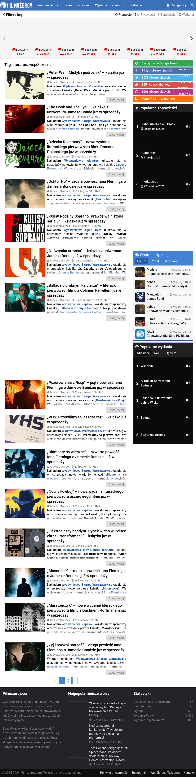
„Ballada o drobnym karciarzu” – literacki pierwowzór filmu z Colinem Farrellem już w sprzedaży (84, 290)
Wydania (101, 5)
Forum (67, 5)
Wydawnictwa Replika (77, 304)
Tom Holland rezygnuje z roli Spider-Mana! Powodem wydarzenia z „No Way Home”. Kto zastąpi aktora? (108, 754)
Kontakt (189, 773)
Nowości (148, 14)
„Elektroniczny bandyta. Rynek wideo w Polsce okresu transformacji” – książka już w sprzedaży (86, 536)
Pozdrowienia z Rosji (110, 400)
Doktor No (103, 199)
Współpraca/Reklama (165, 773)
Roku (157, 353)
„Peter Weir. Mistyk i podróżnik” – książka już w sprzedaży (85, 75)
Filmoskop (83, 5)
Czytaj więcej (116, 99)
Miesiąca (143, 353)
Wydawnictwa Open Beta (82, 230)
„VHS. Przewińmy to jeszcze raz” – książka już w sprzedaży (86, 419)
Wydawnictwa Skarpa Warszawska (86, 121)
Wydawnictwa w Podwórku (83, 86)
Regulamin (139, 773)
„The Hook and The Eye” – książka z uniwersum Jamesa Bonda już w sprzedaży (83, 109)
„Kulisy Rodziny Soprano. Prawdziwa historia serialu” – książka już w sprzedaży (85, 218)
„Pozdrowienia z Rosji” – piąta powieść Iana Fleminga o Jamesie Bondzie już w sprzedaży (85, 385)
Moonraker (110, 588)
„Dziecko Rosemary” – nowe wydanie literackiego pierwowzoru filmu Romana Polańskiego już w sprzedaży (80, 147)
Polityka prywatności (114, 773)
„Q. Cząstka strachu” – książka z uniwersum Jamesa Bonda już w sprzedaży (84, 253)
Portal (155, 261)
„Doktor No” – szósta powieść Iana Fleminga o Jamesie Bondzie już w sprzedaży (86, 184)
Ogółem (171, 353)
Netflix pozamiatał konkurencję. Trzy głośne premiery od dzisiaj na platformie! (105, 731)
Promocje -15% (127, 14)
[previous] (5, 38)
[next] (191, 38)
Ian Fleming (112, 129)
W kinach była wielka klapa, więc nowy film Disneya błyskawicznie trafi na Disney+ (107, 709)
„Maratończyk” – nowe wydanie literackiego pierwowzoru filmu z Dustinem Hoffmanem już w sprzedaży (86, 610)
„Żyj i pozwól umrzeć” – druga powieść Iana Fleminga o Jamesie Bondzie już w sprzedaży (85, 647)
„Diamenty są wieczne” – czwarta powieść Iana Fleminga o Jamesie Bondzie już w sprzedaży (83, 457)
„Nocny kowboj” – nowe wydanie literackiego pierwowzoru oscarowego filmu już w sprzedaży (85, 496)
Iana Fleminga (105, 203)
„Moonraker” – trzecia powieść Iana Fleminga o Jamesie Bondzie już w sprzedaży (86, 573)
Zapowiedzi (166, 14)
